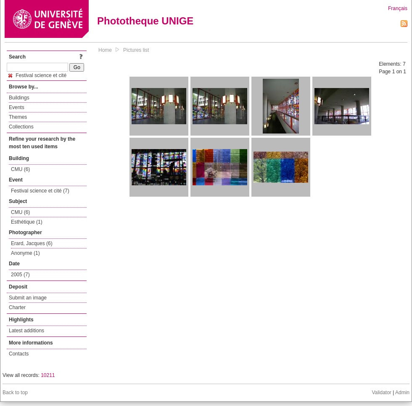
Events (16, 107)
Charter (17, 307)
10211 (48, 375)
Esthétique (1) (26, 222)
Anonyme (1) (25, 253)
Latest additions (26, 331)
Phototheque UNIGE (145, 21)
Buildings (19, 98)
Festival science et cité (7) (40, 191)
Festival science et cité (37, 75)
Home (105, 50)
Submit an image (28, 298)
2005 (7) (20, 275)
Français (397, 8)
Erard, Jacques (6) (32, 243)
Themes (18, 117)
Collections (21, 127)
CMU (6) (20, 169)
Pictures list (136, 50)
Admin (402, 392)
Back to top (15, 392)
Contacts (19, 354)
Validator (381, 392)
